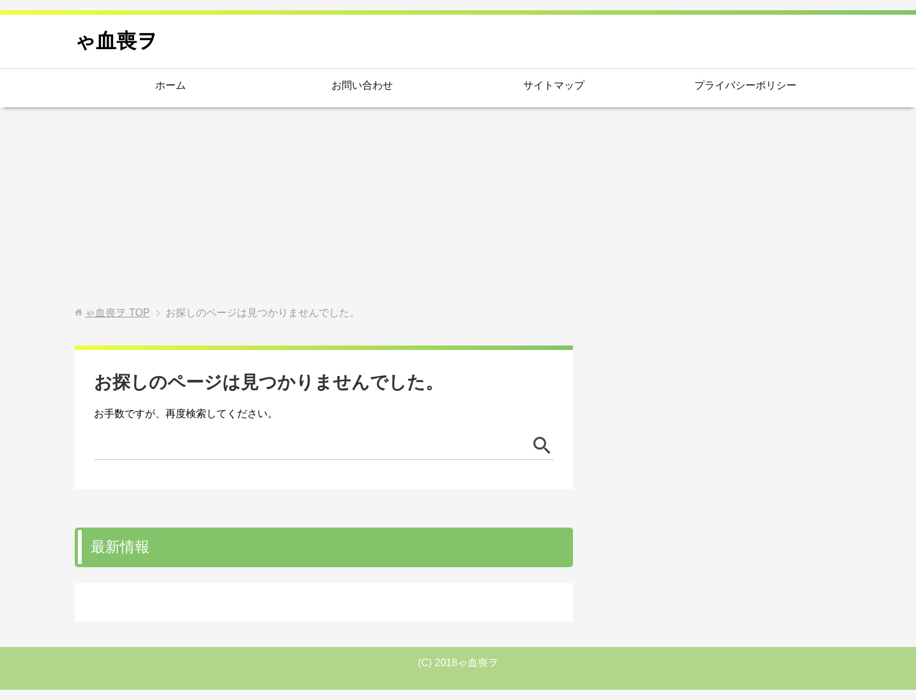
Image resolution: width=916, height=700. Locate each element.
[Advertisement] (458, 207)
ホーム (170, 85)
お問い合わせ (362, 85)
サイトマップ (553, 85)
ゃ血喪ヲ (116, 40)
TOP (117, 312)
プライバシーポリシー (745, 85)
